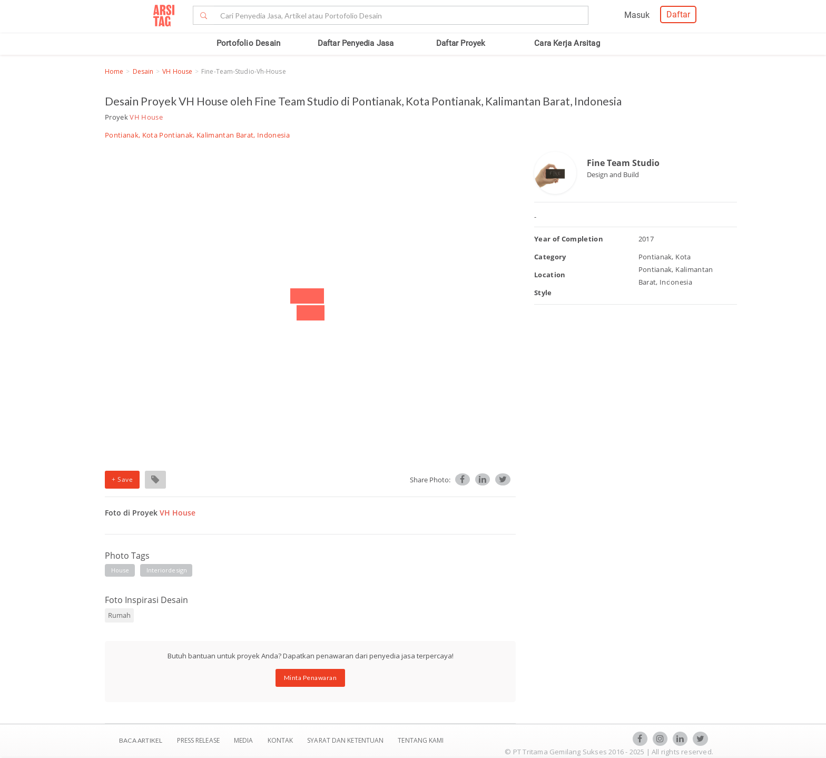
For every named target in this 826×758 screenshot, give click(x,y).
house (120, 570)
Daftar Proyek (461, 43)
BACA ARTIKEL (140, 740)
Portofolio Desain (248, 43)
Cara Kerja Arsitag (567, 43)
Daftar (678, 14)
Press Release (198, 740)
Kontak (281, 740)
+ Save (122, 479)
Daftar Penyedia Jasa (356, 43)
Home (114, 71)
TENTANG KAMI (421, 740)
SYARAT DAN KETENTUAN (346, 740)
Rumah (119, 615)
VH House (177, 71)
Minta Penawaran (310, 678)
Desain (143, 71)
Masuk (637, 15)
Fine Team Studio (623, 163)
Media (244, 740)
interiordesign (166, 570)
